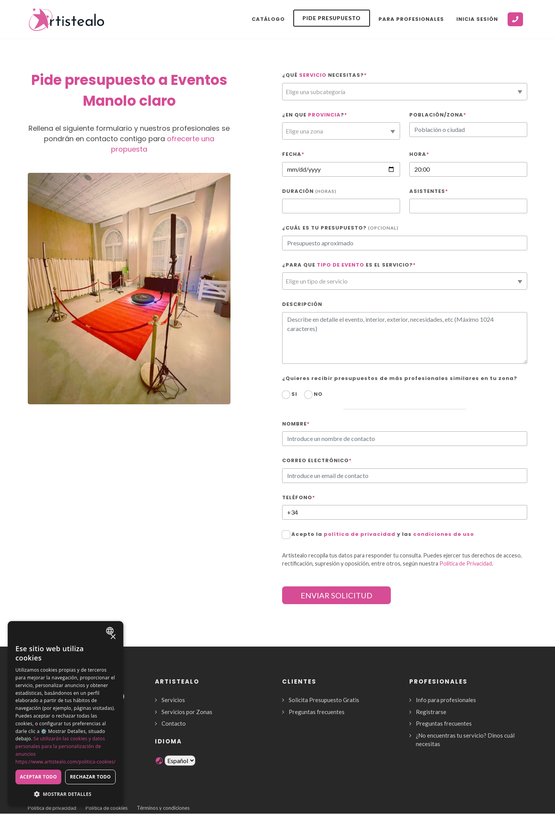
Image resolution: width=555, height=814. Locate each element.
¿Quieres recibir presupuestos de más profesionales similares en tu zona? (399, 378)
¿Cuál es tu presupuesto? (340, 227)
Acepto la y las (382, 534)
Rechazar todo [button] (90, 776)
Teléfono (298, 497)
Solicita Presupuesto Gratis (324, 699)
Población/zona (437, 114)
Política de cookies (107, 808)
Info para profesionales (446, 699)
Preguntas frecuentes (317, 711)
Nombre (296, 423)
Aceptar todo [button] (38, 776)
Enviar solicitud (336, 595)
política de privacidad (359, 534)
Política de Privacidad (465, 563)
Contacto (173, 723)
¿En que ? (314, 114)
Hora (419, 154)
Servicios (173, 699)
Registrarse (431, 711)
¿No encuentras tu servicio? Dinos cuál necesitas (465, 740)
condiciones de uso (443, 534)
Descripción (302, 304)
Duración (309, 191)
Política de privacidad (52, 808)
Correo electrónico (317, 460)
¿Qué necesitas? (324, 75)
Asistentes (428, 191)
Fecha (293, 154)
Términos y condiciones (163, 808)
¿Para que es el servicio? (349, 265)
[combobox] (404, 91)
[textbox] (405, 91)
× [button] (113, 637)
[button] (65, 794)
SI (294, 394)
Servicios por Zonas (186, 711)
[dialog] (65, 713)
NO (318, 394)
